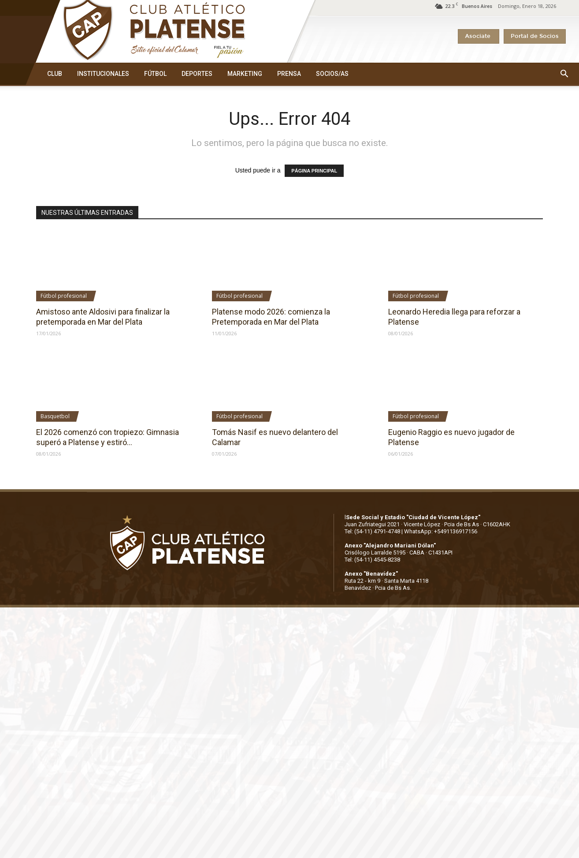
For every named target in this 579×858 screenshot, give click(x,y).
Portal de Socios (535, 36)
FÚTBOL (155, 73)
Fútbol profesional (64, 296)
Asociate (478, 36)
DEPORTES (197, 73)
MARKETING (244, 73)
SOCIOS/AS (332, 73)
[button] (564, 74)
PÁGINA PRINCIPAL (314, 170)
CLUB (54, 73)
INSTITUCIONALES (103, 73)
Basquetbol (55, 416)
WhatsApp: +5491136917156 (440, 531)
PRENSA (289, 73)
